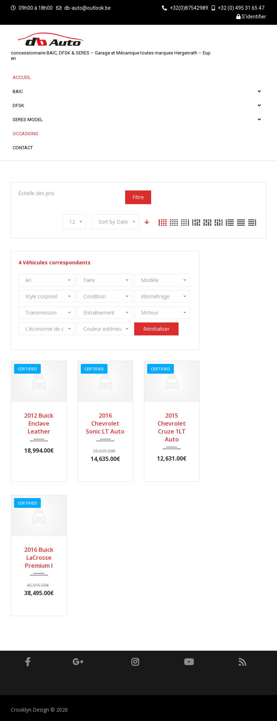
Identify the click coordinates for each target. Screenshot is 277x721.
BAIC (136, 91)
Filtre (138, 197)
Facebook (27, 662)
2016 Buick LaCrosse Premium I (38, 558)
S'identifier (251, 16)
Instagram (135, 662)
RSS (242, 662)
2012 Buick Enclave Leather (38, 423)
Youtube (189, 662)
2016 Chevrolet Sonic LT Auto (105, 423)
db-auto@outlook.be (87, 8)
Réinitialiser (156, 328)
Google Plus (77, 662)
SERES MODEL (136, 120)
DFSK (136, 105)
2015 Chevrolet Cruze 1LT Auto (172, 427)
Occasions (25, 133)
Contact (23, 147)
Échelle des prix (36, 193)
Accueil (22, 77)
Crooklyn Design (30, 709)
